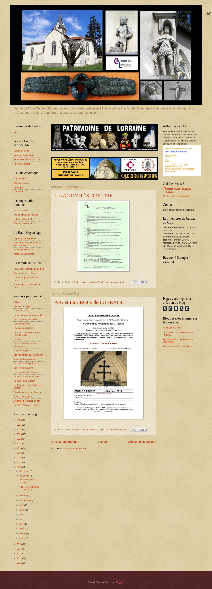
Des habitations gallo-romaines (28, 355)
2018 (19, 457)
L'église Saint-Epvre (23, 368)
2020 (19, 448)
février (22, 533)
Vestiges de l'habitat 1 (24, 249)
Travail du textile (21, 310)
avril (21, 524)
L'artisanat (18, 191)
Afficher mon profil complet (176, 196)
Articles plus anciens (142, 441)
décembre (24, 471)
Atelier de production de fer (26, 401)
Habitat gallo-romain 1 (24, 219)
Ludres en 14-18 (21, 150)
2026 (19, 420)
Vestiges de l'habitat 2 (24, 254)
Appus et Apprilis (21, 350)
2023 (19, 434)
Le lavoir (17, 339)
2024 (19, 429)
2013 (19, 553)
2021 (19, 443)
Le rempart (18, 187)
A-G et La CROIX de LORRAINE (89, 302)
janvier (22, 538)
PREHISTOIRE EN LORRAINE (178, 346)
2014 (19, 548)
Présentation (19, 178)
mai (21, 519)
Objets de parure (21, 183)
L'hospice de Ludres (23, 328)
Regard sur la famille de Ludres (28, 269)
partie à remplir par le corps (26, 159)
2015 (19, 544)
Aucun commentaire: (116, 282)
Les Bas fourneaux (22, 306)
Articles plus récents (64, 441)
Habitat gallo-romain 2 (24, 223)
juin (21, 514)
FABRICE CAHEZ (171, 328)
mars (22, 528)
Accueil (103, 441)
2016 (19, 467)
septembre (24, 500)
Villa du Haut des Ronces (25, 214)
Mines (16, 132)
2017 (19, 462)
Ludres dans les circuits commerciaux (24, 344)
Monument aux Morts (23, 155)
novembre (24, 475)
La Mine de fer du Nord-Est (26, 376)
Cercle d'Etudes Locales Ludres (178, 190)
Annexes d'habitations (24, 359)
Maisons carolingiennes (24, 363)
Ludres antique (20, 210)
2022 (19, 438)
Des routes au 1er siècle (25, 319)
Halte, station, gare (22, 396)
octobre (23, 495)
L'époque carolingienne (24, 238)
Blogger (119, 582)
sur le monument (21, 164)
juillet (22, 509)
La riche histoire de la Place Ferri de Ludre (26, 333)
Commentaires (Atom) (75, 448)
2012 (19, 558)
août (21, 505)
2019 (19, 453)
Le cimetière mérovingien (25, 372)
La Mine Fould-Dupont (24, 381)
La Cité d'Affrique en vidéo (26, 405)
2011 (19, 563)
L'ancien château (21, 323)
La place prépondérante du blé (28, 315)
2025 (19, 425)
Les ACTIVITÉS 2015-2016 (83, 195)
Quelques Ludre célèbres (25, 273)
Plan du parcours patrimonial (27, 392)
